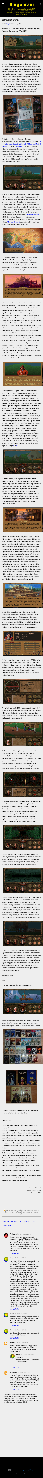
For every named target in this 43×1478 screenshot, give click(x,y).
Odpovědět (14, 1253)
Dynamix (14, 1221)
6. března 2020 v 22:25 (21, 1330)
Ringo (12, 1258)
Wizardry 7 (6, 146)
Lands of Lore (19, 146)
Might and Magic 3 (34, 144)
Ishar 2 (23, 144)
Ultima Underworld (13, 222)
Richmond (14, 1234)
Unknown (13, 1372)
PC (21, 1221)
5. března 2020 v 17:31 (24, 1234)
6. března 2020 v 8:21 (21, 1313)
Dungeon (6, 1221)
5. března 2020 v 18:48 (21, 1258)
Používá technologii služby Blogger (21, 1470)
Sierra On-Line (7, 1226)
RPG (34, 1221)
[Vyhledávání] (40, 4)
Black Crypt (17, 144)
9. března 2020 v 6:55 (22, 1342)
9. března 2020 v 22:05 (27, 1355)
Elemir (12, 1342)
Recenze (27, 1221)
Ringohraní (21, 4)
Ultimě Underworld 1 (33, 214)
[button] (40, 20)
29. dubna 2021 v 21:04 (24, 1372)
